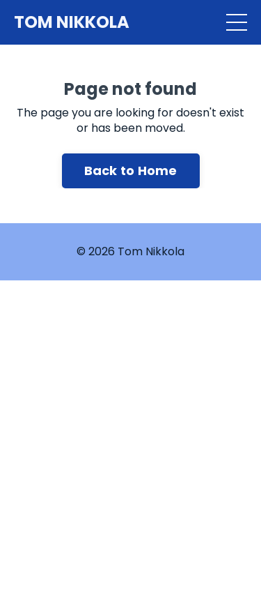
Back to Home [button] (130, 170)
